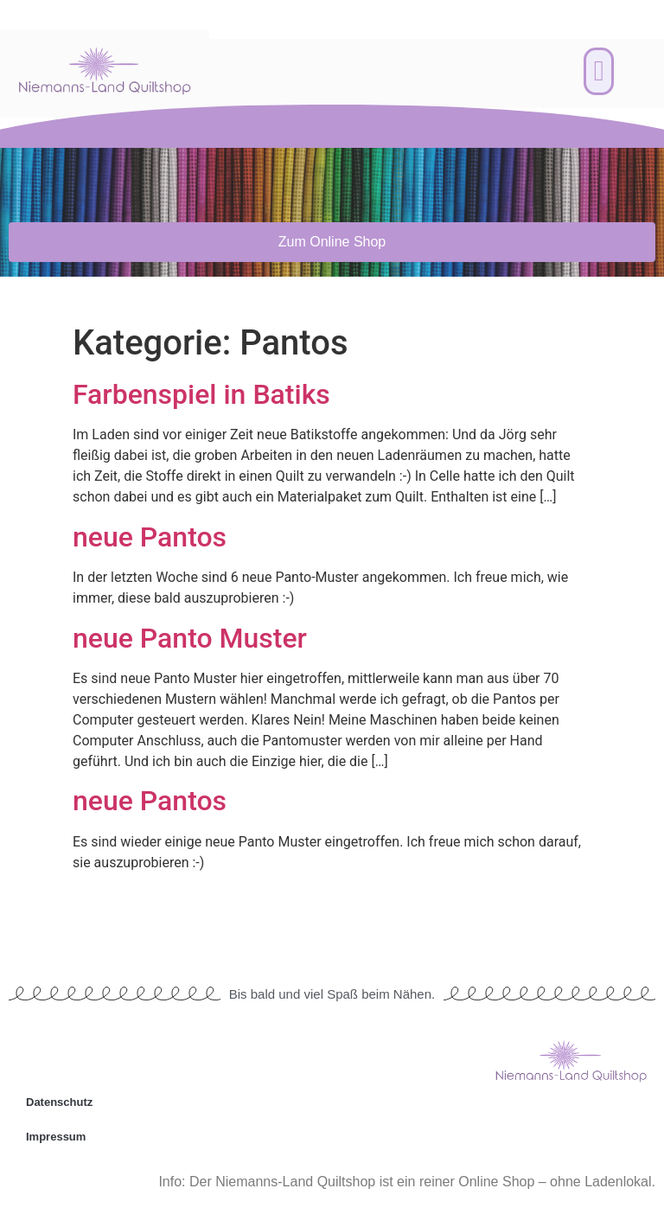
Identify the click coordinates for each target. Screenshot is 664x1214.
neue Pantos (150, 537)
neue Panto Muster (190, 638)
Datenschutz (59, 1102)
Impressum (56, 1136)
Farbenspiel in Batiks (201, 394)
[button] (599, 72)
